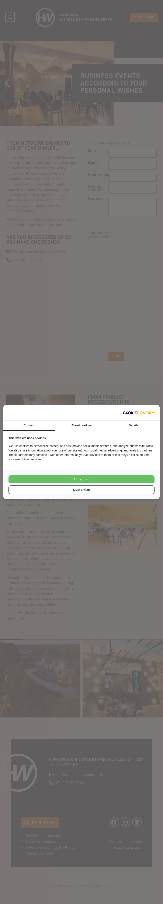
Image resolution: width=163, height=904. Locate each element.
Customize (81, 489)
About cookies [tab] (81, 425)
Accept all (81, 479)
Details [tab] (133, 425)
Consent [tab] (29, 425)
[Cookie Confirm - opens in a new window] (139, 412)
